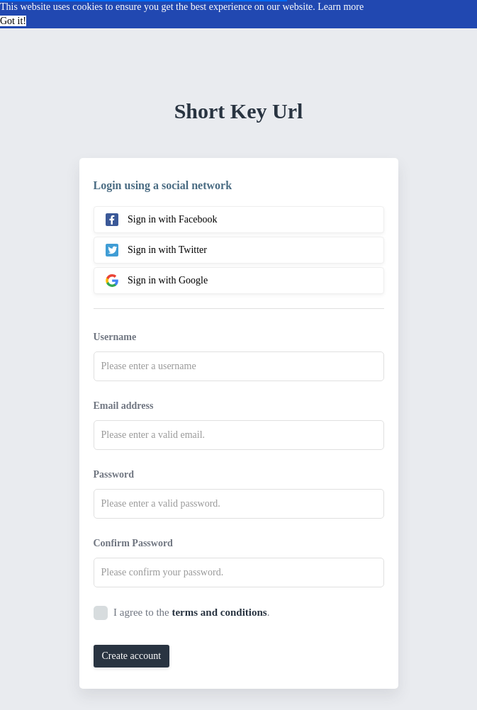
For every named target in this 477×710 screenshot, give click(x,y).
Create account (132, 655)
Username (115, 337)
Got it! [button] (13, 21)
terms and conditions (219, 612)
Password (114, 474)
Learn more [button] (341, 6)
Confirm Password (133, 543)
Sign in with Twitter (156, 250)
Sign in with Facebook (162, 219)
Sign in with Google (157, 280)
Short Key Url (238, 111)
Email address (124, 405)
